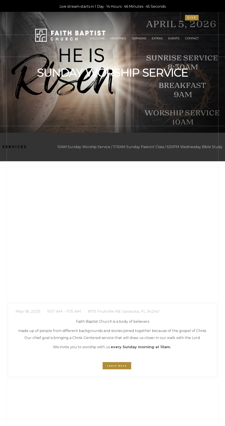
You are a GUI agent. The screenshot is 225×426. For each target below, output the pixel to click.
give (191, 17)
